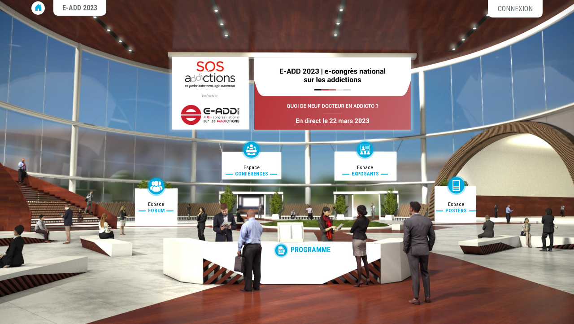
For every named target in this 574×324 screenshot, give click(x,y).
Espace (156, 207)
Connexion (515, 8)
